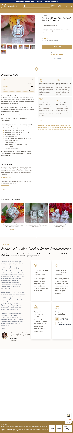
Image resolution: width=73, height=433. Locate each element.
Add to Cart (57, 47)
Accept (52, 428)
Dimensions (5, 82)
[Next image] (33, 29)
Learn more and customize (67, 428)
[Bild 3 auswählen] (15, 47)
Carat (4, 79)
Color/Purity (5, 86)
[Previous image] (2, 29)
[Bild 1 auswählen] (3, 47)
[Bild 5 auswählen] (26, 47)
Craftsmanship (6, 89)
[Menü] (71, 413)
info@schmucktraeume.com (51, 1)
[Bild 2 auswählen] (9, 47)
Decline (59, 428)
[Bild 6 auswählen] (32, 47)
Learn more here (5, 185)
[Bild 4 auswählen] (21, 47)
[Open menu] (71, 6)
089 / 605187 (40, 1)
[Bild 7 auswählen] (3, 52)
